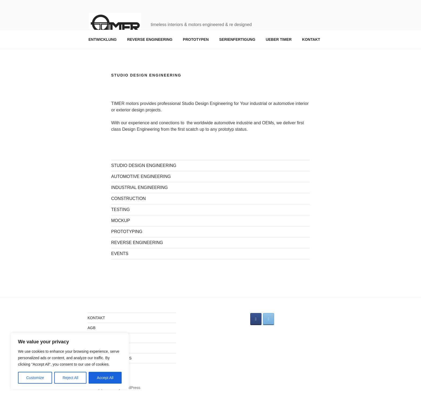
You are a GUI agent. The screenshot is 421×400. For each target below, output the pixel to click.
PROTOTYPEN (196, 39)
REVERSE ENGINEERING (149, 39)
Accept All (105, 378)
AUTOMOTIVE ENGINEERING (141, 176)
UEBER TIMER (279, 39)
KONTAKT (311, 39)
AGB (92, 328)
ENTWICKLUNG (103, 39)
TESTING (120, 209)
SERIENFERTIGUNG (237, 39)
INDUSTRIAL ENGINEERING (139, 187)
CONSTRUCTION (128, 198)
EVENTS (119, 253)
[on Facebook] (256, 319)
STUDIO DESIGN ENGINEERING (143, 165)
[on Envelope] (268, 319)
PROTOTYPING (126, 231)
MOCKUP (120, 220)
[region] (70, 361)
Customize (35, 378)
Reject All (70, 378)
